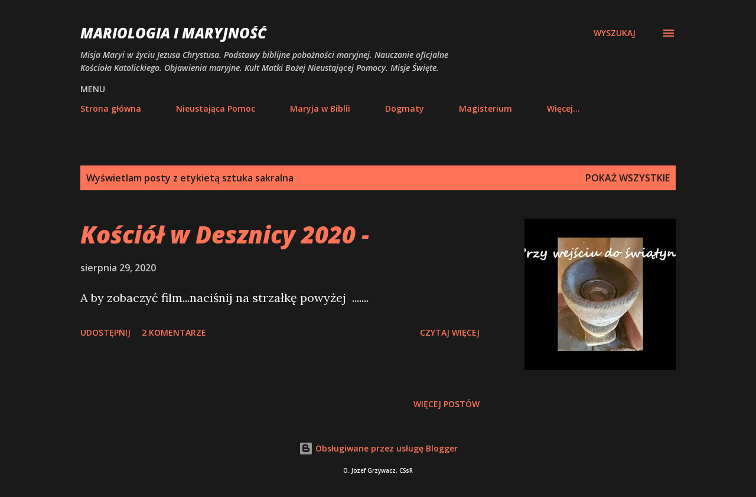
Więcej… (563, 108)
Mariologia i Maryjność (173, 33)
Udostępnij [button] (105, 332)
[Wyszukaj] (615, 33)
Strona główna (110, 108)
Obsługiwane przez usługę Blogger (378, 448)
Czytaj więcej (450, 332)
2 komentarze (174, 332)
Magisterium (485, 108)
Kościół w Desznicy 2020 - (224, 234)
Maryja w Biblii (320, 108)
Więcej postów (446, 404)
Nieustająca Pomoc (215, 108)
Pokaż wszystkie (627, 177)
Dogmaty (404, 108)
